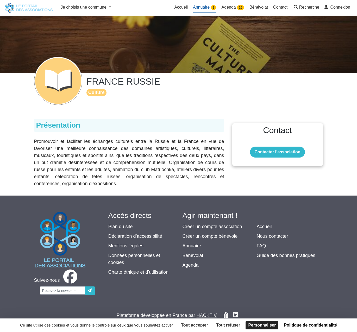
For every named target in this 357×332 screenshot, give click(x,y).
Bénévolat (193, 255)
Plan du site (120, 226)
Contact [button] (280, 7)
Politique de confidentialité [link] (310, 325)
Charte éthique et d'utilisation (138, 272)
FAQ (261, 245)
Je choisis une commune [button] (84, 7)
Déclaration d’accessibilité (135, 236)
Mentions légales (125, 245)
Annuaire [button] (204, 7)
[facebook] (56, 280)
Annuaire (192, 245)
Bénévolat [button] (258, 7)
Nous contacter (272, 236)
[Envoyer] (90, 290)
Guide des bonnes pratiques (286, 255)
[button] (306, 7)
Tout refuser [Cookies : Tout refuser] (228, 325)
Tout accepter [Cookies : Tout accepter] (194, 325)
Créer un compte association (212, 226)
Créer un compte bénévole (210, 236)
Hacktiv (207, 315)
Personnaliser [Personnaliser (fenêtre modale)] (262, 325)
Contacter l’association (277, 152)
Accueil (264, 226)
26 (240, 7)
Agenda (191, 265)
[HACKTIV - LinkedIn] (235, 315)
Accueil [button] (181, 7)
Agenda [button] (233, 7)
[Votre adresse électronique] (62, 290)
